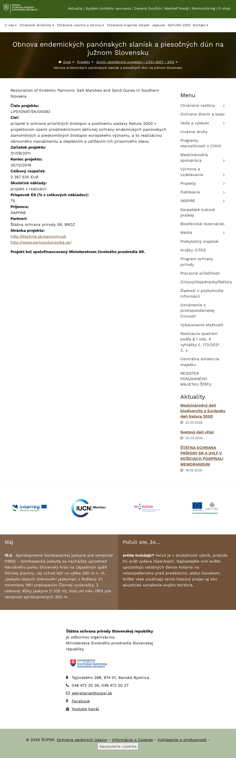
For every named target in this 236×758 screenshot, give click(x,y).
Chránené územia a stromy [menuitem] (81, 25)
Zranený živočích (147, 9)
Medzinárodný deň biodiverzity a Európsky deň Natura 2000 (202, 411)
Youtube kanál (85, 709)
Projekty (83, 62)
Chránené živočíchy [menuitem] (36, 25)
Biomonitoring (203, 9)
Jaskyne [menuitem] (158, 25)
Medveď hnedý (177, 9)
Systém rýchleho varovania (108, 9)
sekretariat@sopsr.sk (92, 693)
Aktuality (75, 9)
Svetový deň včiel (197, 432)
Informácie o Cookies (132, 739)
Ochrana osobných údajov (82, 739)
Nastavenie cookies (118, 746)
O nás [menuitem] (11, 25)
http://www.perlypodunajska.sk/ (41, 242)
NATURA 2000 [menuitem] (179, 25)
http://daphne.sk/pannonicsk (38, 236)
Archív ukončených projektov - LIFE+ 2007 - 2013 (135, 62)
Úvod (67, 62)
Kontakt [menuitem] (201, 25)
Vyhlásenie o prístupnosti (182, 739)
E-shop (224, 9)
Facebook (81, 701)
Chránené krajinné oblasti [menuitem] (128, 25)
